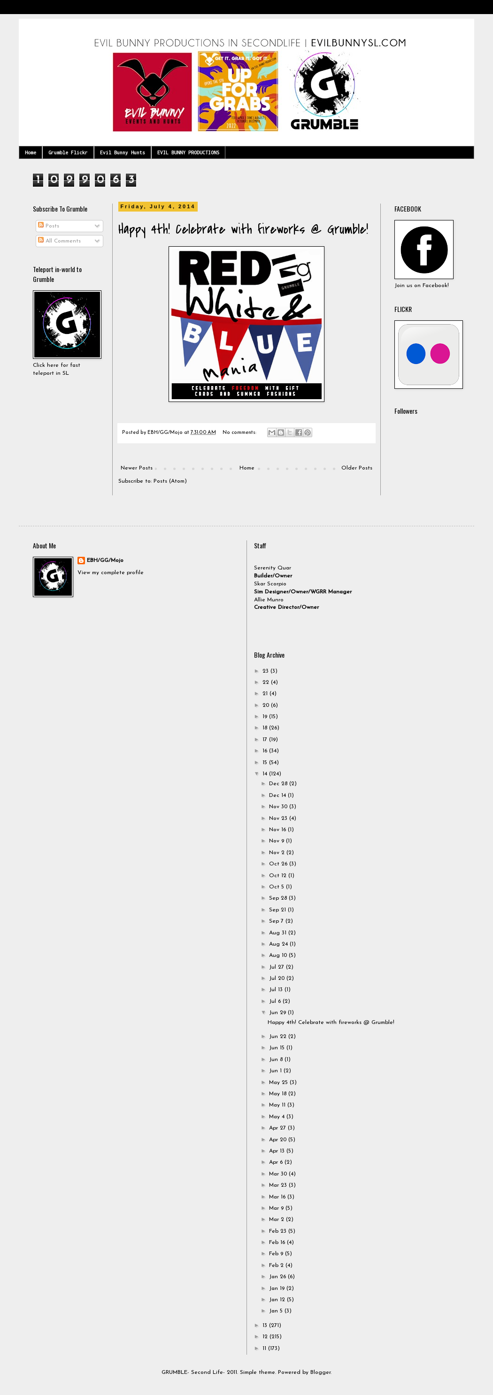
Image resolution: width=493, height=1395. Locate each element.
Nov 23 (279, 818)
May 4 (277, 1117)
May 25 (279, 1082)
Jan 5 (277, 1311)
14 (265, 774)
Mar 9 (277, 1208)
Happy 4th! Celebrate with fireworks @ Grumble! (243, 229)
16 (265, 751)
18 (265, 728)
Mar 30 (279, 1174)
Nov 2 (277, 853)
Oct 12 (278, 876)
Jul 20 (277, 978)
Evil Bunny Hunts (122, 152)
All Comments (59, 241)
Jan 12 (278, 1300)
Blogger (320, 1372)
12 (266, 1337)
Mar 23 (279, 1185)
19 (265, 717)
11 (265, 1348)
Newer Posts (137, 468)
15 (265, 763)
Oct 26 (279, 864)
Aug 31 (278, 933)
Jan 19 (277, 1288)
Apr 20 (278, 1140)
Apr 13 (277, 1151)
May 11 (278, 1105)
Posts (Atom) (170, 481)
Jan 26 (278, 1277)
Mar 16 (278, 1197)
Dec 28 (279, 784)
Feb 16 (278, 1242)
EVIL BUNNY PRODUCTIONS (188, 152)
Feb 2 (277, 1265)
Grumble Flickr (68, 152)
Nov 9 (277, 841)
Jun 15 (277, 1048)
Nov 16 (278, 830)
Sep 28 (279, 898)
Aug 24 (279, 944)
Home (30, 152)
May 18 (278, 1094)
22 (266, 682)
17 (265, 740)
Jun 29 (278, 1013)
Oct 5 (277, 887)
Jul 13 (277, 990)
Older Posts (356, 468)
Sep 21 (278, 910)
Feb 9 (277, 1254)
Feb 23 (278, 1231)
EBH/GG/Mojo (105, 560)
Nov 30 (279, 807)
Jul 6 (276, 1001)
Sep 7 (277, 921)
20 (266, 705)
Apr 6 (277, 1162)
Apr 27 (278, 1128)
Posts (48, 226)
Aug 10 (279, 955)
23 (266, 671)
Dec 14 (278, 795)
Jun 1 (276, 1071)
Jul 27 (277, 967)
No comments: (240, 432)
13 (265, 1325)
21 (266, 694)
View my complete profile (110, 573)
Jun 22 (278, 1036)
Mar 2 (277, 1219)
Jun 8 (277, 1059)
